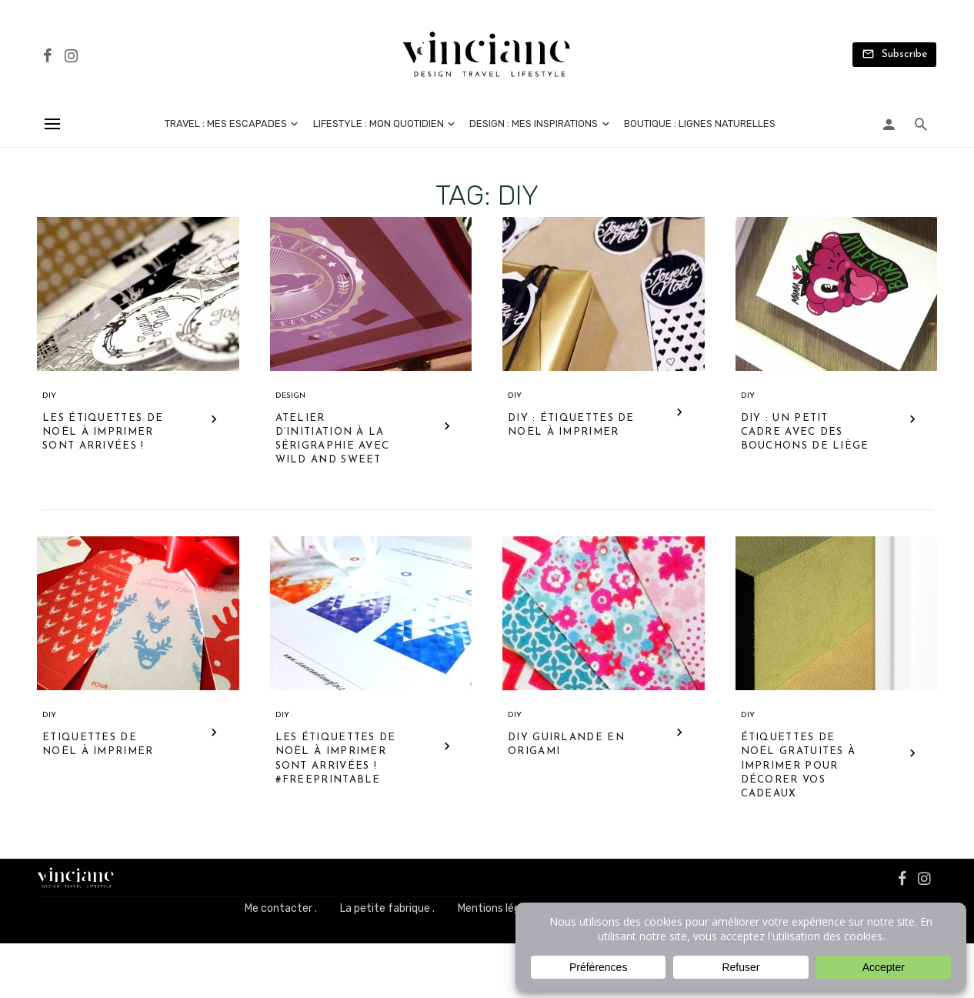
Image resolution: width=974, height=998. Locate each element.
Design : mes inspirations (533, 123)
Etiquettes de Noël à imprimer (98, 744)
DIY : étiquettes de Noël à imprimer (571, 425)
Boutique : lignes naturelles (700, 123)
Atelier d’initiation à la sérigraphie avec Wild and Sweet (332, 439)
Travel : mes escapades (226, 123)
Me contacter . (281, 908)
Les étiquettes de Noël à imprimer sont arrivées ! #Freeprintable (335, 759)
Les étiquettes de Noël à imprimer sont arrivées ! (102, 432)
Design (290, 396)
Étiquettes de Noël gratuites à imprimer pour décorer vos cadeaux (798, 766)
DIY (49, 396)
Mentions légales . (501, 908)
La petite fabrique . (387, 908)
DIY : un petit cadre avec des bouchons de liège (805, 432)
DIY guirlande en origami (566, 744)
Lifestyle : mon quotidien (378, 123)
